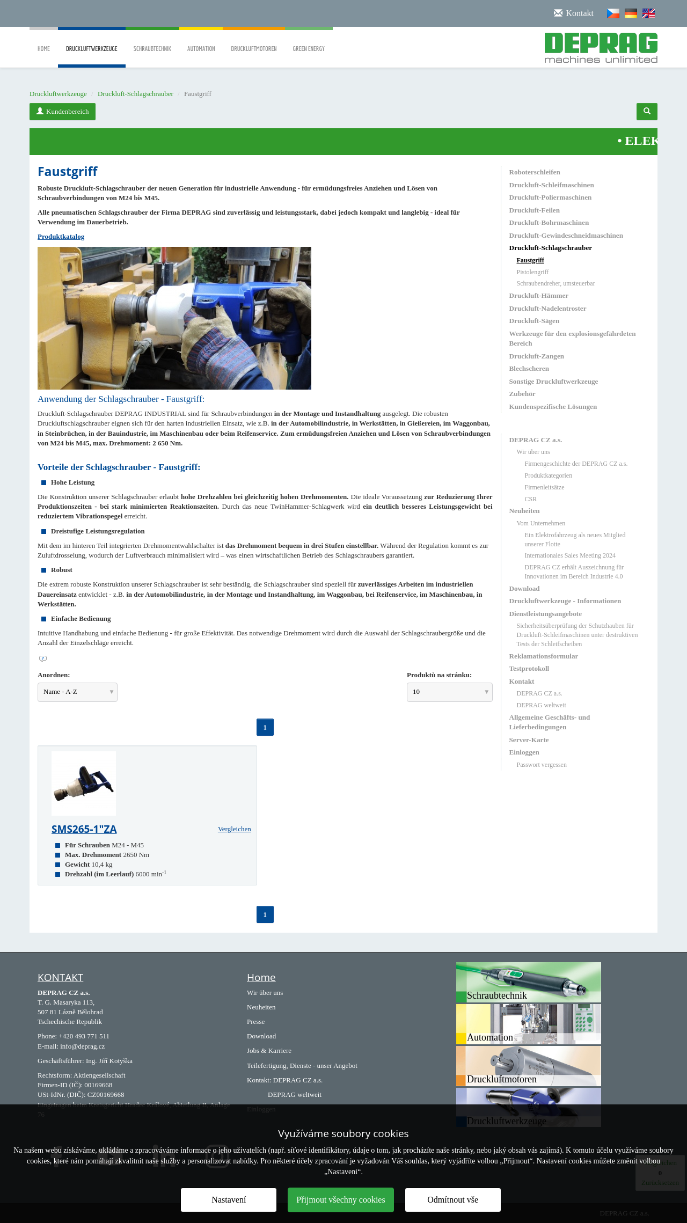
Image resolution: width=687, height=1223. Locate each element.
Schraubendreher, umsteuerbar (556, 283)
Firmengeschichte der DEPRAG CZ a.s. (576, 463)
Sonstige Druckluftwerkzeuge (553, 381)
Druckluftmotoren (253, 41)
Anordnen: (54, 675)
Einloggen (524, 752)
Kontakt (522, 681)
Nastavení (228, 1199)
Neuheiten (524, 511)
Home (44, 41)
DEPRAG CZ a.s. (535, 440)
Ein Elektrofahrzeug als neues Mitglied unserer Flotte (575, 539)
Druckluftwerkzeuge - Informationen (565, 601)
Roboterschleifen (534, 172)
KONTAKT (60, 977)
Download (524, 588)
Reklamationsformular (544, 656)
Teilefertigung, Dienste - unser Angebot (302, 1065)
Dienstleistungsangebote (545, 614)
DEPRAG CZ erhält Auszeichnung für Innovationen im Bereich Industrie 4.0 (574, 571)
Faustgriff (530, 260)
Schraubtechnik (152, 41)
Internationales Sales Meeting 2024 (570, 555)
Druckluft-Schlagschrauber (135, 94)
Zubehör (522, 394)
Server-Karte (529, 740)
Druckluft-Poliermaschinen (550, 197)
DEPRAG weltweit (541, 705)
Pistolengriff (533, 272)
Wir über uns (533, 452)
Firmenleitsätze (545, 487)
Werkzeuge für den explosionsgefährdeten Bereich (572, 338)
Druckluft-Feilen (534, 210)
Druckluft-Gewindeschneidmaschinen (566, 235)
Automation (201, 41)
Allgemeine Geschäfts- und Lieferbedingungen (549, 722)
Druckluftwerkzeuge (92, 56)
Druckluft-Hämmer (539, 295)
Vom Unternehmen (541, 523)
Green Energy (309, 41)
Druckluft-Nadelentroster (548, 308)
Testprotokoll (529, 668)
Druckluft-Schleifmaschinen (551, 185)
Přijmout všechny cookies (340, 1199)
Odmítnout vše (452, 1199)
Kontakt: (259, 1080)
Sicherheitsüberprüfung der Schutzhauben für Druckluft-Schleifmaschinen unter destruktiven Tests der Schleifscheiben (577, 635)
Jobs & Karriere (269, 1050)
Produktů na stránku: (439, 675)
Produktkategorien (549, 475)
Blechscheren (529, 368)
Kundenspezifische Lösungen (553, 406)
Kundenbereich (62, 111)
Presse (256, 1021)
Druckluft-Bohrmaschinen (549, 222)
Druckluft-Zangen (537, 356)
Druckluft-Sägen (534, 321)
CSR (531, 499)
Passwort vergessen (542, 764)
